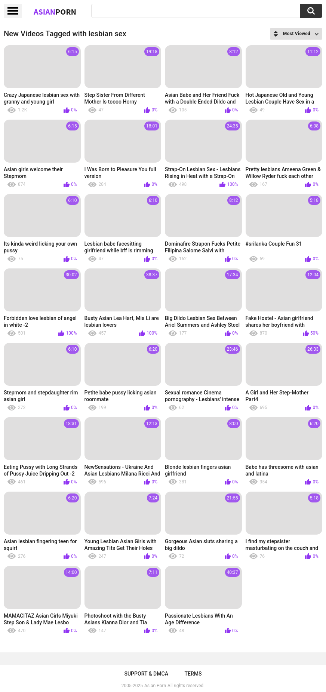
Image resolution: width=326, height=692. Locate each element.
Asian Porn (155, 685)
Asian (55, 11)
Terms (193, 674)
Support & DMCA (146, 674)
